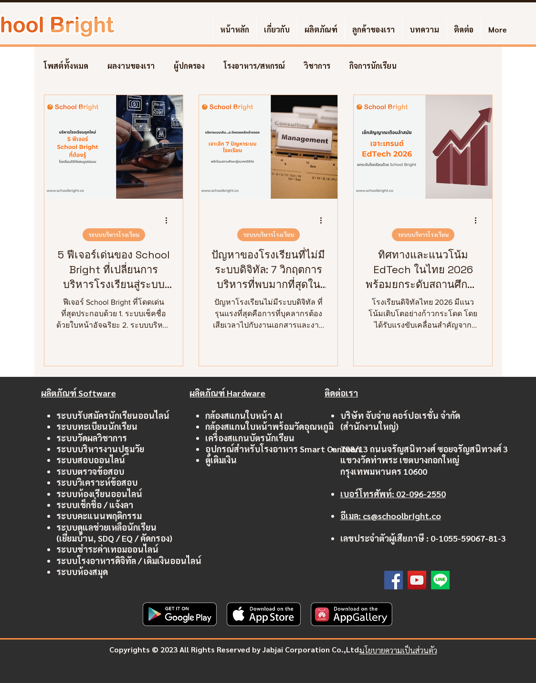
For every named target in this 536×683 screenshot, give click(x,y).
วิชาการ (317, 66)
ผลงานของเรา (131, 66)
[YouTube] (417, 580)
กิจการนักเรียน (373, 66)
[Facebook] (393, 580)
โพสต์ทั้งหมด (66, 66)
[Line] (440, 580)
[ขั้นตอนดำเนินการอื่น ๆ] (170, 220)
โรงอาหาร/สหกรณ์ (254, 66)
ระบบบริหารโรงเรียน (113, 234)
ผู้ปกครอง (189, 66)
